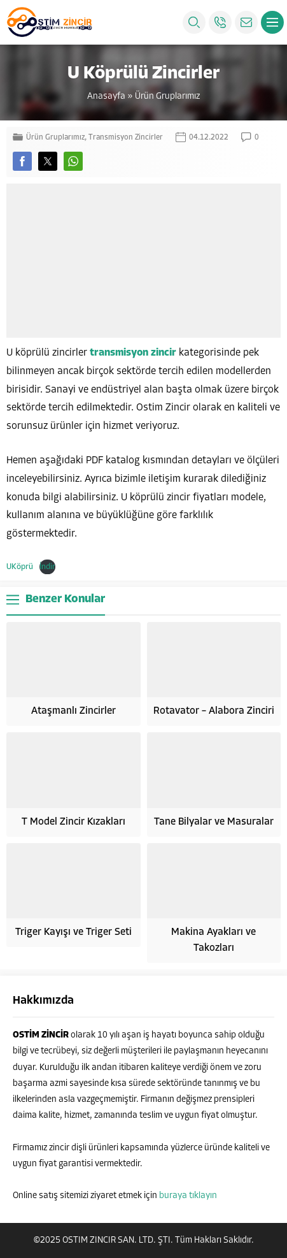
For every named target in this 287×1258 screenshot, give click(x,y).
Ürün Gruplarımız (167, 96)
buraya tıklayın (188, 1196)
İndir (47, 567)
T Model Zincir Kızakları (73, 822)
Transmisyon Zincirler (125, 137)
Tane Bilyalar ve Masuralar (214, 822)
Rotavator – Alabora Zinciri (213, 711)
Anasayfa (106, 96)
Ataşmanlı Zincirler (73, 711)
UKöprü (19, 567)
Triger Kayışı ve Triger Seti (73, 932)
